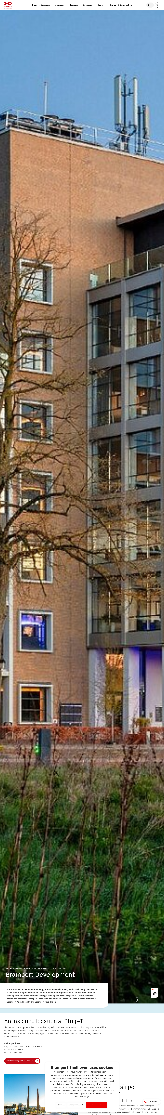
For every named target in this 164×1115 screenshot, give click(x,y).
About (60, 1105)
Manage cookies (75, 1105)
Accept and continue (95, 1105)
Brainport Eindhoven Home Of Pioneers (18, 968)
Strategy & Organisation (41, 968)
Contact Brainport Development (20, 1061)
